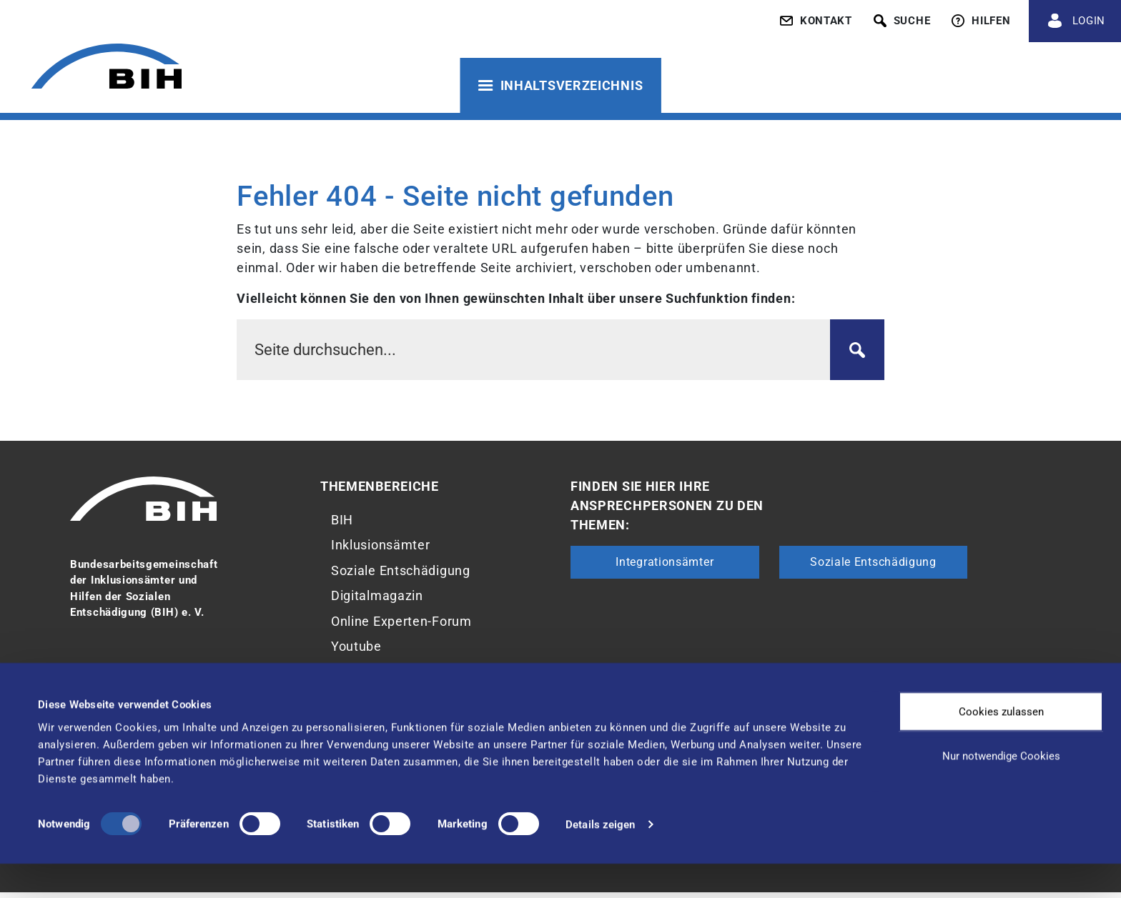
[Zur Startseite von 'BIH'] (104, 69)
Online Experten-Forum (401, 626)
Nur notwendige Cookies (1001, 790)
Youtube (356, 652)
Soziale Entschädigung (400, 573)
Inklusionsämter (380, 546)
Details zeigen (600, 858)
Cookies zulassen (1001, 745)
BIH (342, 520)
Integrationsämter (664, 562)
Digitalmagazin (377, 599)
